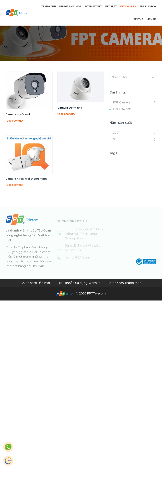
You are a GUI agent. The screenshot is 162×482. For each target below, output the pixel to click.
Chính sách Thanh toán (124, 283)
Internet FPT (93, 6)
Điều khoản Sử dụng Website (79, 283)
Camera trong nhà (69, 107)
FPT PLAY (111, 6)
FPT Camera (128, 6)
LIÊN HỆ (151, 19)
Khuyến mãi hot (70, 6)
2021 (116, 136)
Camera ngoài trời (18, 114)
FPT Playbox (147, 6)
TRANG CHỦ (48, 6)
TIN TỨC (138, 19)
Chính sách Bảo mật (36, 283)
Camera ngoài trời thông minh (26, 181)
